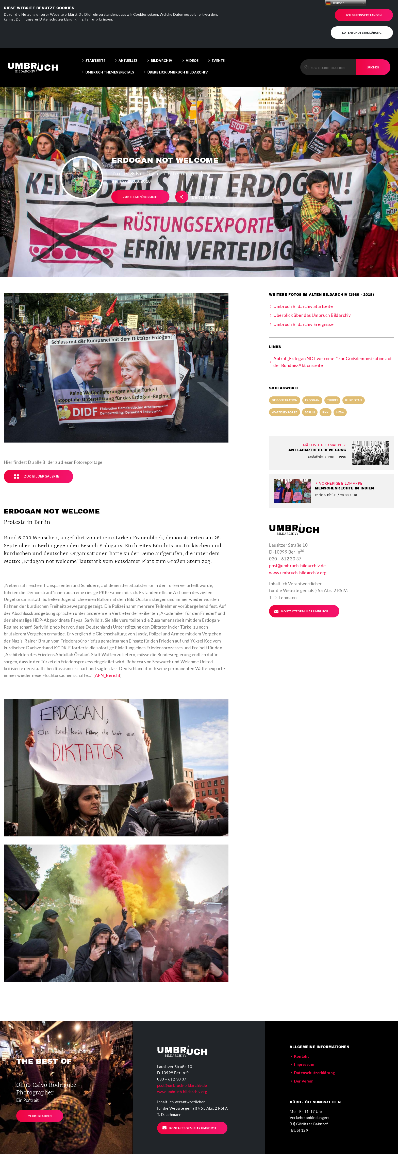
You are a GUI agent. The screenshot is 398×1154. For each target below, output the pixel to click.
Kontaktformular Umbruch (301, 601)
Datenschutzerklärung (362, 31)
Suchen (373, 57)
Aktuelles (128, 50)
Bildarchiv (162, 50)
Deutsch (335, 3)
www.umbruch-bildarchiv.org (297, 562)
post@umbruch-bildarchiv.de (297, 555)
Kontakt (301, 1046)
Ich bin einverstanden (364, 13)
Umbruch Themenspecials (110, 62)
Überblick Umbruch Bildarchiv (177, 62)
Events (218, 50)
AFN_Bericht (107, 665)
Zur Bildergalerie (36, 466)
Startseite (95, 50)
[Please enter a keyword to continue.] (328, 57)
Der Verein (303, 1071)
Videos (192, 50)
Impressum (304, 1054)
